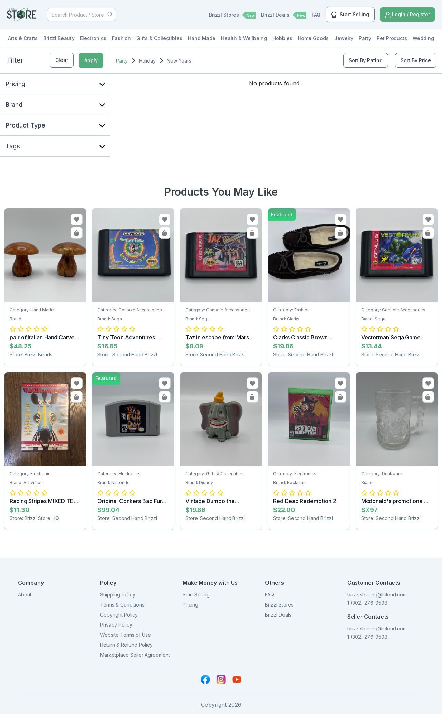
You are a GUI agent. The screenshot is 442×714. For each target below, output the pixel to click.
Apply (91, 60)
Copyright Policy (119, 615)
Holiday (147, 61)
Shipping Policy (117, 595)
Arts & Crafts (23, 38)
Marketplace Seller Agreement (135, 655)
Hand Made (201, 38)
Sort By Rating (366, 60)
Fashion (121, 38)
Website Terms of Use (125, 635)
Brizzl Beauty (58, 38)
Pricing (190, 605)
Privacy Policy (116, 625)
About (24, 595)
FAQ (315, 15)
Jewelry (344, 38)
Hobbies (282, 38)
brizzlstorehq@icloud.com (377, 595)
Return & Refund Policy (126, 645)
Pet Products (392, 38)
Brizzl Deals (283, 15)
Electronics (93, 38)
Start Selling (350, 14)
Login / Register (407, 14)
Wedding (423, 38)
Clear (61, 60)
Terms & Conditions (122, 605)
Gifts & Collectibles (159, 38)
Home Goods (313, 38)
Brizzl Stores (232, 15)
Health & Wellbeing (244, 38)
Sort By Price (416, 60)
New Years (179, 61)
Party (365, 38)
